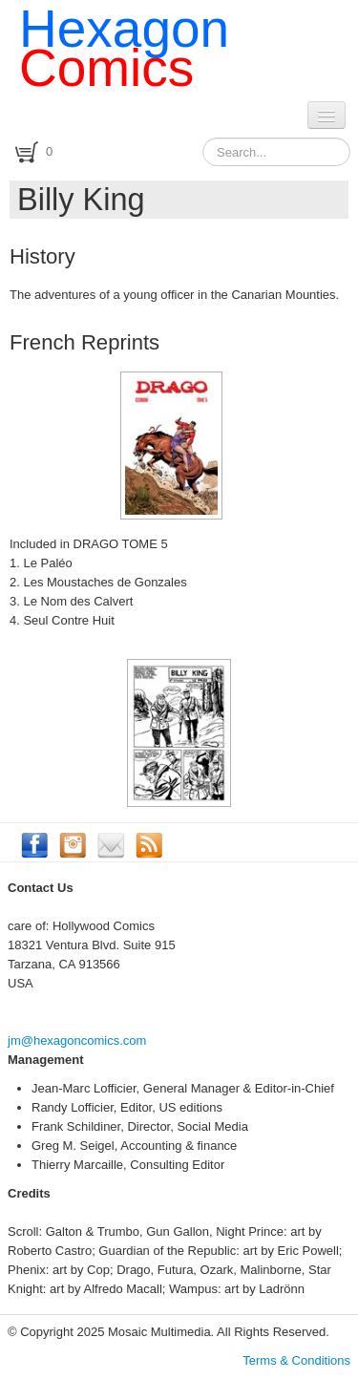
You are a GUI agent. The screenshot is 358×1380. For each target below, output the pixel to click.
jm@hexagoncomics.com (77, 1040)
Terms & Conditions (296, 1360)
